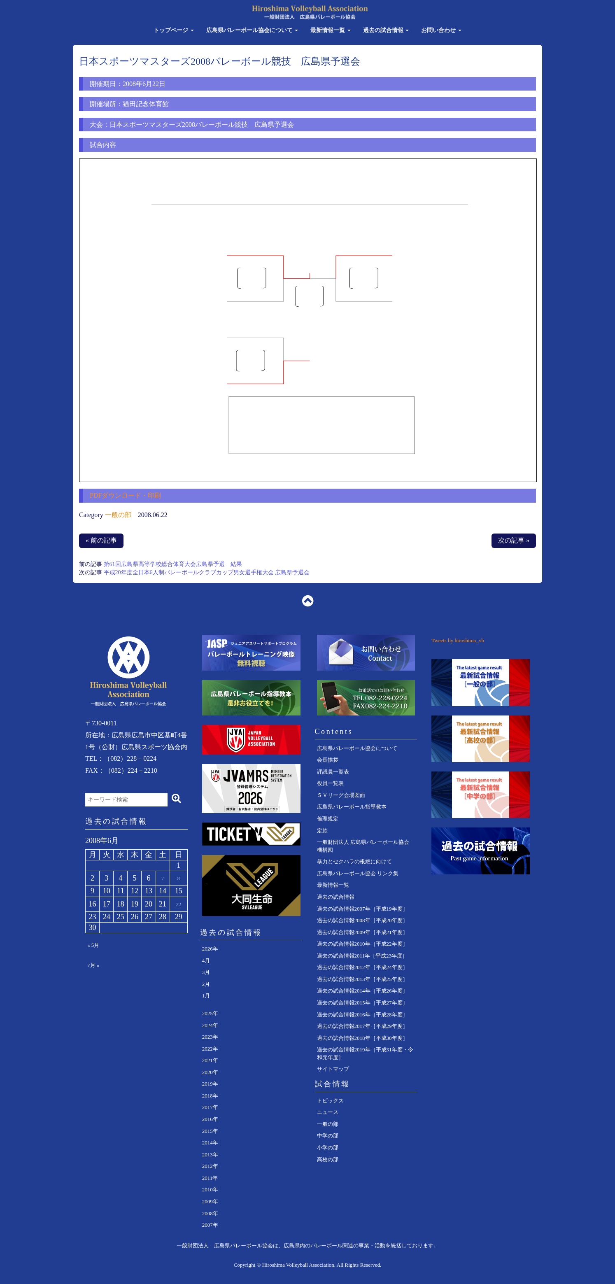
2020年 (210, 1072)
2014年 (210, 1143)
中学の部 (327, 1136)
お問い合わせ (441, 30)
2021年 (210, 1060)
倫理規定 (327, 819)
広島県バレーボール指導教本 (352, 807)
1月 (206, 996)
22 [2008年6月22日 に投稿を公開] (178, 904)
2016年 (210, 1119)
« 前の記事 (101, 540)
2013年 (210, 1154)
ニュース (327, 1112)
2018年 (210, 1096)
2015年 (210, 1131)
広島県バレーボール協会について (252, 30)
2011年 (210, 1178)
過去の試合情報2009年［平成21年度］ (362, 932)
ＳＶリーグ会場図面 (341, 795)
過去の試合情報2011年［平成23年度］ (362, 956)
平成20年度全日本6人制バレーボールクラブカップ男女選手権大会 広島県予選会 (207, 572)
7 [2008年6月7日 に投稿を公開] (162, 878)
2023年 (210, 1037)
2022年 (210, 1049)
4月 (206, 961)
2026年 (210, 949)
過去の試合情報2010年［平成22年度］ (362, 944)
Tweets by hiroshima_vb (457, 640)
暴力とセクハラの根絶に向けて (354, 861)
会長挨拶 (327, 760)
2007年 (210, 1225)
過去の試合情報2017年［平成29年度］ (362, 1026)
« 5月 (93, 945)
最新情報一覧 (330, 30)
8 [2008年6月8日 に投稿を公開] (178, 878)
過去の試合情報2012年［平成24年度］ (362, 967)
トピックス (330, 1101)
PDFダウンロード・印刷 (125, 495)
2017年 (210, 1107)
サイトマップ (333, 1069)
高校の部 (327, 1159)
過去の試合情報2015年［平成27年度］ (362, 1003)
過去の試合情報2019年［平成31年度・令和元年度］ (365, 1053)
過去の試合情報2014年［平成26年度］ (362, 991)
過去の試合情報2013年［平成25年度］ (362, 979)
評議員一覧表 (333, 772)
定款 (322, 830)
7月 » (93, 965)
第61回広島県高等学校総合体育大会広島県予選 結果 (173, 564)
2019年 (210, 1084)
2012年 (210, 1166)
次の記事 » (513, 540)
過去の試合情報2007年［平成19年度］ (362, 909)
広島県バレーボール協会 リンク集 (357, 873)
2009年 (210, 1201)
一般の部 (118, 514)
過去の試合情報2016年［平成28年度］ (362, 1014)
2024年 (210, 1025)
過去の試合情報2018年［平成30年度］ (362, 1038)
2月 (206, 984)
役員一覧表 (330, 783)
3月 (206, 972)
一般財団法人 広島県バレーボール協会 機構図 (363, 846)
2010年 (210, 1189)
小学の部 (327, 1147)
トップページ (174, 30)
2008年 (210, 1213)
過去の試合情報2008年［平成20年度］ (362, 920)
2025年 (210, 1013)
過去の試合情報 (386, 30)
